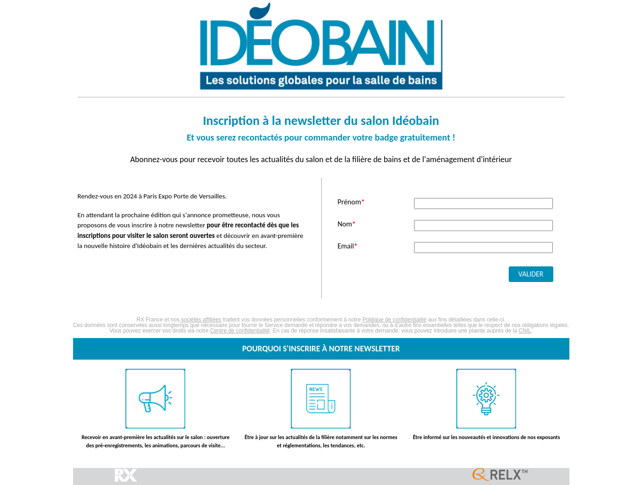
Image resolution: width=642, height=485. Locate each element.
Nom (347, 224)
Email (348, 246)
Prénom (351, 202)
